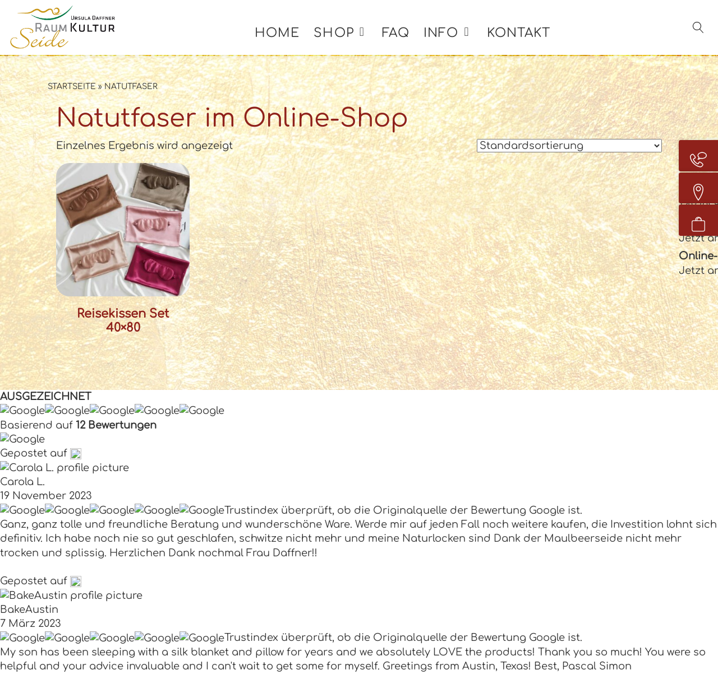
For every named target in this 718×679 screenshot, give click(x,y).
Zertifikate (403, 643)
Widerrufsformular (575, 494)
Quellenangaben (626, 663)
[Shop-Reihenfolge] (569, 145)
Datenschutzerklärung (609, 643)
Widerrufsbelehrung (579, 455)
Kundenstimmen (569, 514)
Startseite (72, 86)
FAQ (409, 43)
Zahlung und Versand (583, 475)
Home (290, 43)
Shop (347, 43)
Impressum (514, 643)
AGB (538, 435)
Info (454, 43)
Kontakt (532, 43)
